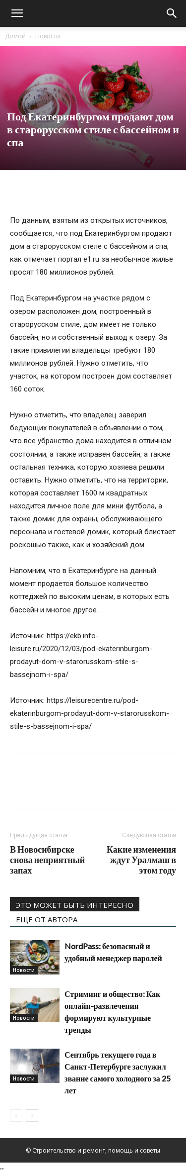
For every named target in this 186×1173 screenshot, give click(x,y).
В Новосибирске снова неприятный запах (47, 860)
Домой (15, 36)
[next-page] (32, 1115)
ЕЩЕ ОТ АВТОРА (46, 919)
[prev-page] (16, 1115)
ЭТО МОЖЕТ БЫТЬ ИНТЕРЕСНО (74, 905)
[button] (17, 13)
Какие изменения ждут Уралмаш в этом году (141, 860)
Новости (47, 36)
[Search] (172, 13)
